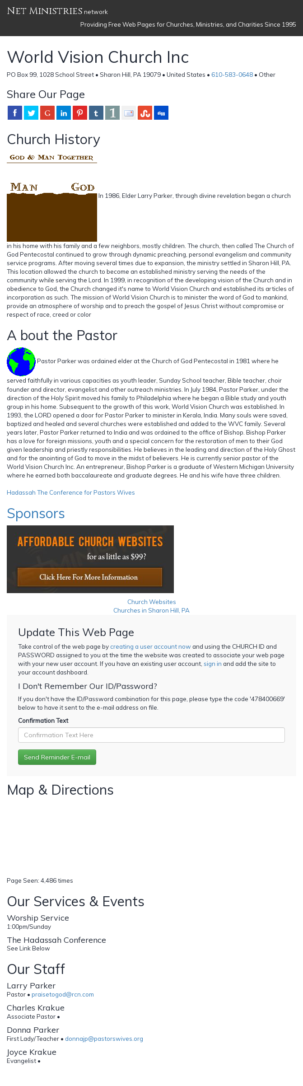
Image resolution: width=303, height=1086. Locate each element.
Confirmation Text (43, 720)
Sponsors (36, 513)
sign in (213, 663)
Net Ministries (45, 11)
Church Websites (151, 601)
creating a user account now (150, 646)
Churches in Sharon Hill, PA (151, 610)
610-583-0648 (232, 74)
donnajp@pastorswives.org (104, 1038)
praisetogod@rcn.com (63, 994)
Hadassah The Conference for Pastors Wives (71, 492)
